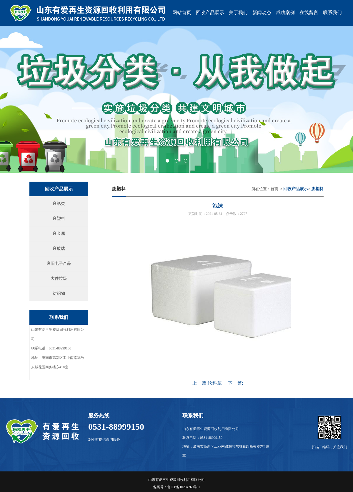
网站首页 (181, 12)
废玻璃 (59, 248)
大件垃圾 (59, 278)
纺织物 (59, 293)
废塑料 (59, 218)
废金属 (59, 233)
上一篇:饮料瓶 (207, 383)
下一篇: (235, 383)
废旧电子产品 (58, 263)
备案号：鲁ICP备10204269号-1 (176, 487)
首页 (274, 189)
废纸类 (59, 203)
